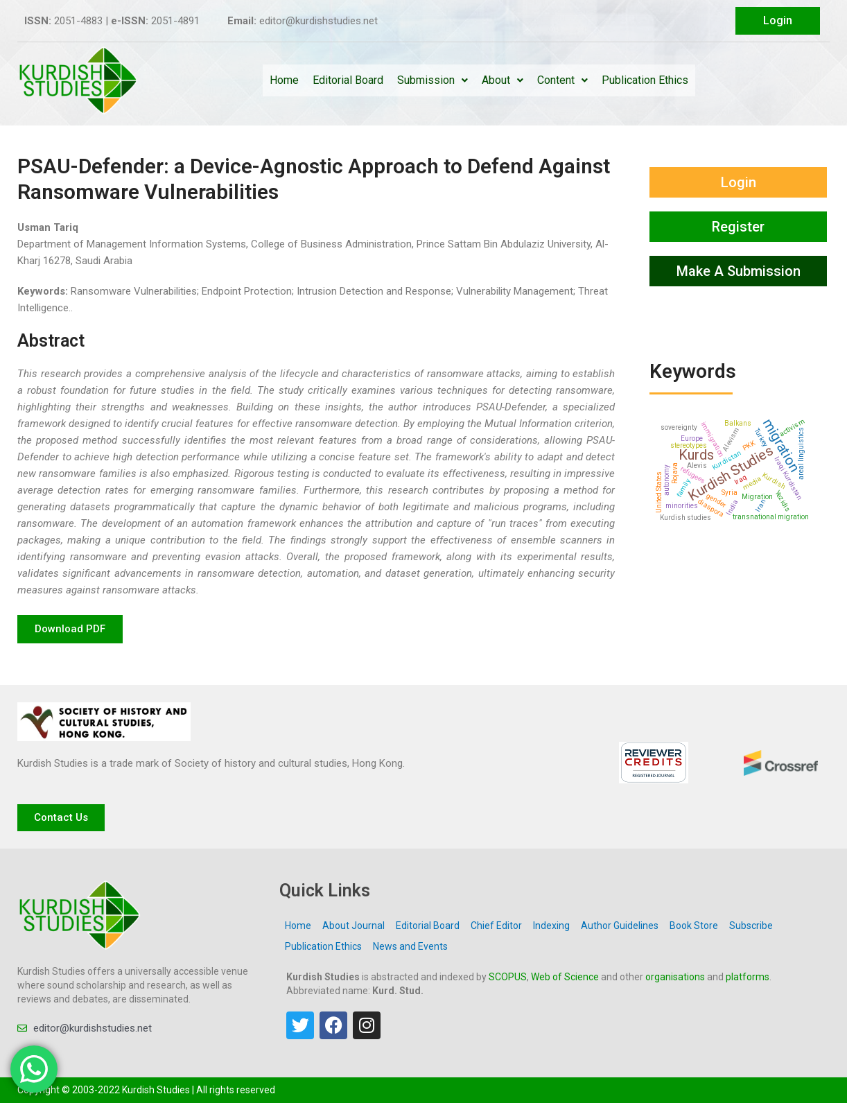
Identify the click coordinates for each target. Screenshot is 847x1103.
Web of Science (565, 976)
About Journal (353, 925)
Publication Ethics (645, 80)
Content (562, 80)
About (502, 80)
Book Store (694, 925)
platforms (747, 976)
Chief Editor (496, 925)
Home (284, 80)
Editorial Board (348, 80)
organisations (675, 976)
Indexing (551, 925)
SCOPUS (508, 976)
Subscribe (751, 925)
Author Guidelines (619, 925)
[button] (70, 629)
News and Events (410, 946)
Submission (432, 80)
